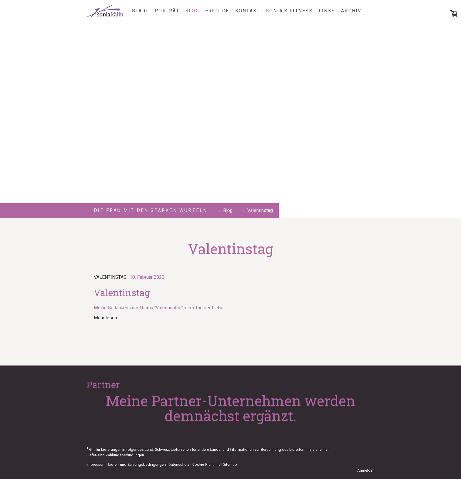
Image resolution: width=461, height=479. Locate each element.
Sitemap (230, 464)
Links (327, 11)
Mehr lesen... (107, 318)
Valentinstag (110, 277)
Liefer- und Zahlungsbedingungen (115, 455)
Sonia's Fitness (289, 11)
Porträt (167, 11)
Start (140, 11)
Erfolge (217, 11)
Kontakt (247, 11)
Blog (192, 11)
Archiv (351, 11)
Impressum (96, 464)
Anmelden (366, 470)
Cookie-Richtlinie (206, 464)
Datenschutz (179, 464)
